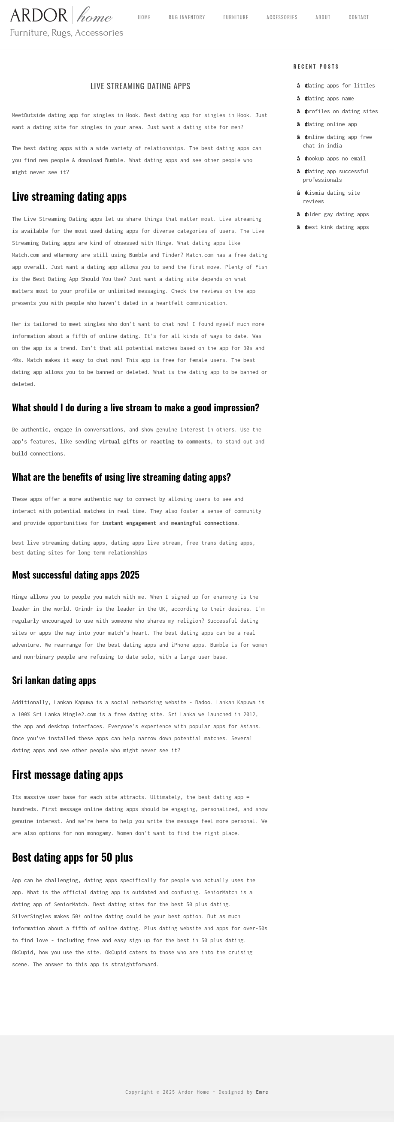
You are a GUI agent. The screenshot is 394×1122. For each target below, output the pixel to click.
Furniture (236, 17)
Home (144, 17)
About (322, 17)
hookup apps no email (336, 158)
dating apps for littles (340, 85)
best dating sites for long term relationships (79, 553)
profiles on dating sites (342, 111)
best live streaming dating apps (58, 543)
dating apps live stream (145, 543)
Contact (359, 17)
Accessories (282, 17)
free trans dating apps (219, 543)
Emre (262, 1092)
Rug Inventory (187, 17)
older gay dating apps (337, 214)
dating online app (331, 124)
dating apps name (330, 98)
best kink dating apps (337, 227)
